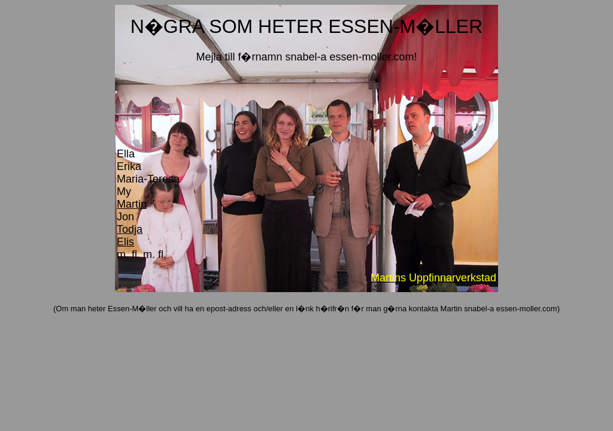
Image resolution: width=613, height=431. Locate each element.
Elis (125, 242)
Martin (132, 204)
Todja (129, 229)
